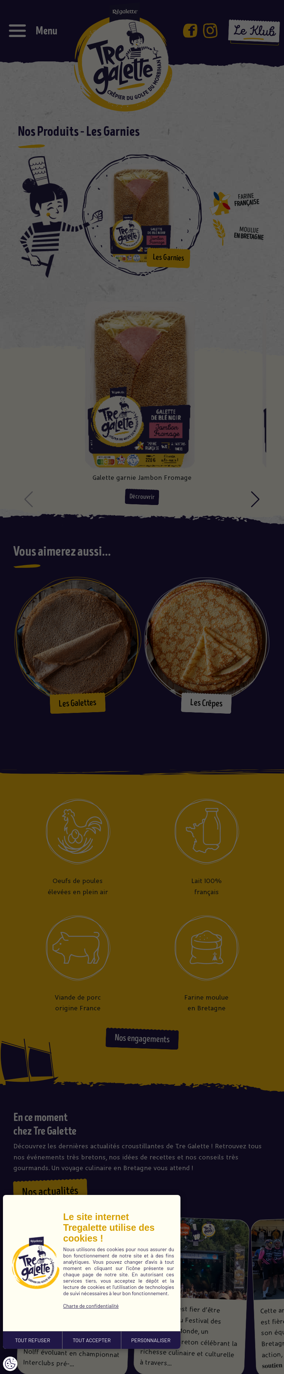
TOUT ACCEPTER (91, 1340)
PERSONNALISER (150, 1340)
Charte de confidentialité (91, 1306)
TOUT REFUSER (32, 1340)
